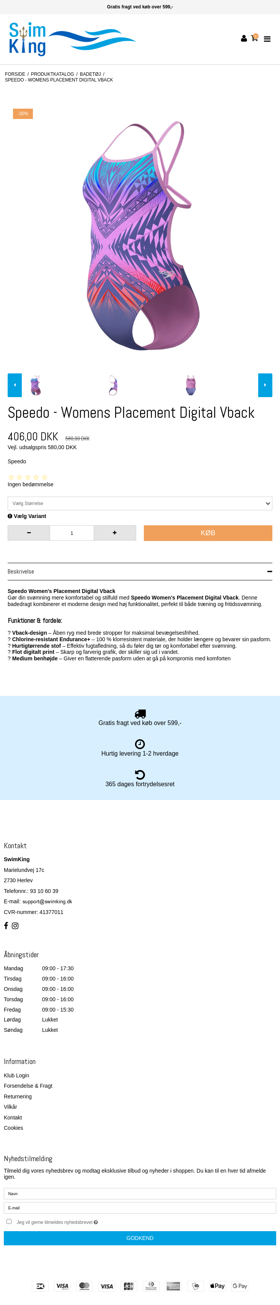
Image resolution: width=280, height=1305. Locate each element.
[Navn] (140, 1193)
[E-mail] (140, 1207)
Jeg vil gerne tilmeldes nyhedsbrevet (77, 1220)
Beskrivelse (21, 571)
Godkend (140, 1238)
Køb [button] (208, 533)
